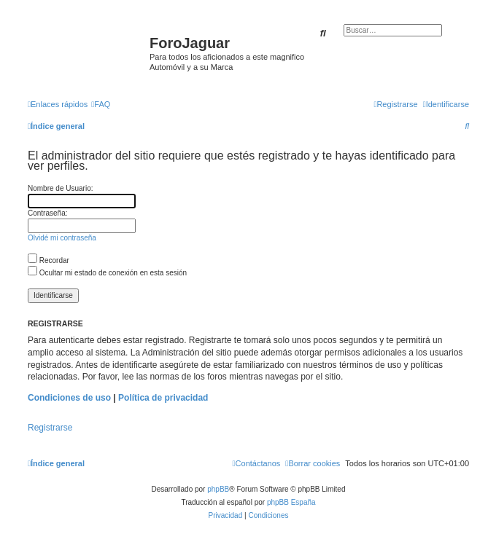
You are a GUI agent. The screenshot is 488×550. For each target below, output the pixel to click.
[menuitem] (100, 104)
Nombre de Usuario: (60, 188)
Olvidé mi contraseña (62, 238)
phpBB (218, 489)
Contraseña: (47, 213)
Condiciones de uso (69, 398)
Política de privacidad (163, 398)
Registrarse (50, 428)
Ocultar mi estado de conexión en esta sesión (107, 273)
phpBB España (291, 502)
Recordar (48, 260)
